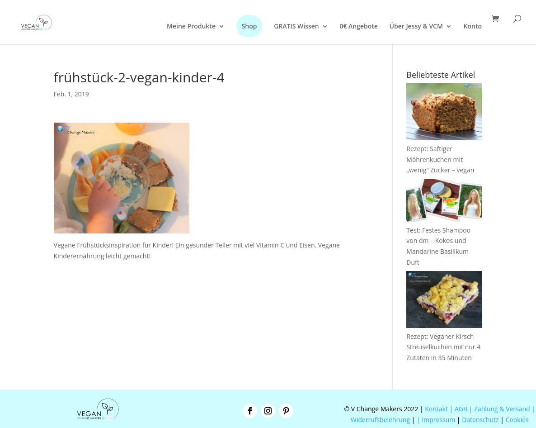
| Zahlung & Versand (500, 408)
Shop (249, 26)
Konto (473, 26)
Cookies (517, 419)
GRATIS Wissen (296, 26)
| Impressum (436, 419)
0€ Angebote (358, 26)
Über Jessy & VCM (416, 26)
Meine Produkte (191, 26)
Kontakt (435, 408)
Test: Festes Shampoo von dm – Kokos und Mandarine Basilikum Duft (444, 240)
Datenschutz (480, 419)
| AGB (458, 408)
